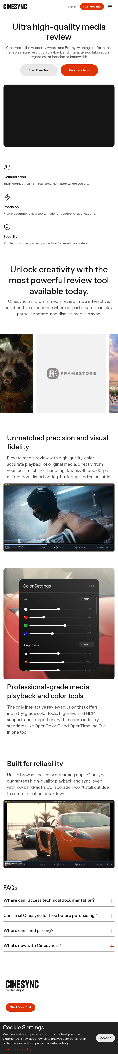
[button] (110, 6)
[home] (15, 7)
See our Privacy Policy (17, 1049)
